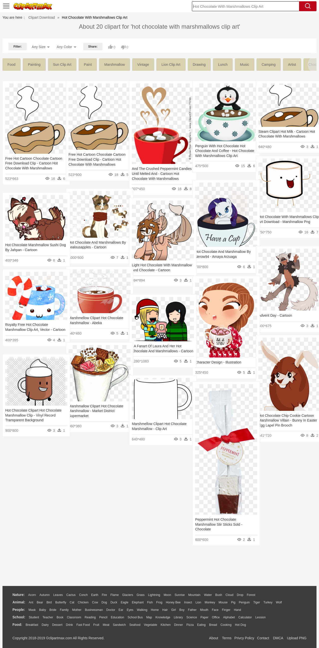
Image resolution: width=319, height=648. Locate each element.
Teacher (48, 617)
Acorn (32, 595)
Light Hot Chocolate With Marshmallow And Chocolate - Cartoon (155, 270)
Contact (263, 638)
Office (216, 617)
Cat (72, 602)
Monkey (210, 602)
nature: (18, 595)
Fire (104, 595)
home (155, 610)
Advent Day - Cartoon (275, 315)
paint (88, 65)
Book (60, 617)
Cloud (229, 595)
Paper (204, 617)
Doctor (110, 610)
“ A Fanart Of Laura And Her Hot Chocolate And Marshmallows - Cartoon (156, 351)
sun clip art (62, 65)
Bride (52, 610)
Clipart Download (41, 17)
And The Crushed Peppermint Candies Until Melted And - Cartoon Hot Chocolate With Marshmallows (159, 173)
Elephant (138, 602)
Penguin (244, 602)
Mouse (223, 602)
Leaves (58, 595)
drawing (199, 65)
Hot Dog (240, 625)
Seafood (135, 625)
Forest (251, 595)
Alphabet (229, 617)
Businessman (94, 610)
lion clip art (170, 65)
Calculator (245, 617)
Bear (40, 602)
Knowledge (163, 617)
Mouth (204, 610)
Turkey (267, 602)
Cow (95, 602)
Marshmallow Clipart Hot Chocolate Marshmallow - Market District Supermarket (96, 411)
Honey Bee (173, 602)
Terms (227, 638)
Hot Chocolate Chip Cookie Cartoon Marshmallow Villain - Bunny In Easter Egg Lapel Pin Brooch (286, 420)
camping (269, 65)
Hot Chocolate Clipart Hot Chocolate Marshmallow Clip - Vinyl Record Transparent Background (32, 415)
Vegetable (150, 625)
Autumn (44, 595)
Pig (233, 602)
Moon (167, 595)
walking (142, 610)
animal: (18, 602)
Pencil (103, 617)
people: (18, 610)
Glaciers (127, 595)
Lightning (154, 595)
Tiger (256, 602)
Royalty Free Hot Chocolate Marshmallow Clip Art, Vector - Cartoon (28, 329)
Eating (201, 625)
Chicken (83, 602)
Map (149, 617)
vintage (143, 65)
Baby (42, 610)
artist (292, 65)
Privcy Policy (244, 638)
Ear (121, 610)
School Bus (135, 617)
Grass (141, 595)
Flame (114, 595)
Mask (32, 610)
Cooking (226, 625)
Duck (113, 602)
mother (76, 610)
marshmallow (114, 65)
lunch (223, 65)
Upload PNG (297, 638)
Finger (226, 610)
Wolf (279, 602)
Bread (213, 625)
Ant (31, 602)
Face (215, 610)
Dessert (57, 625)
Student (34, 617)
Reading (90, 617)
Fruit (96, 625)
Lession (260, 617)
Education (117, 617)
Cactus (71, 595)
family (64, 610)
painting (34, 65)
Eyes (130, 610)
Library (178, 617)
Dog (104, 602)
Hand (237, 610)
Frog (159, 602)
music (244, 65)
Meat (106, 625)
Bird (49, 602)
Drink (69, 625)
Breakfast (32, 625)
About (213, 638)
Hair (165, 610)
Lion (198, 602)
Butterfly (60, 602)
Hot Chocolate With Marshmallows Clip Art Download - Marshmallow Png (285, 221)
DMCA (278, 638)
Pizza (190, 625)
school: (18, 617)
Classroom (74, 617)
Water (208, 595)
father (192, 610)
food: (17, 625)
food (11, 65)
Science (191, 617)
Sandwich (119, 625)
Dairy (45, 625)
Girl (173, 610)
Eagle (124, 602)
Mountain (194, 595)
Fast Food (83, 625)
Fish (150, 602)
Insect (188, 602)
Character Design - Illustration (218, 362)
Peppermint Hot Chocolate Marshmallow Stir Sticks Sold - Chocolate (218, 524)
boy (182, 610)
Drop (240, 595)
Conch (83, 595)
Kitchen (166, 625)
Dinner (178, 625)
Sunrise (180, 595)
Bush (218, 595)
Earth (94, 595)
